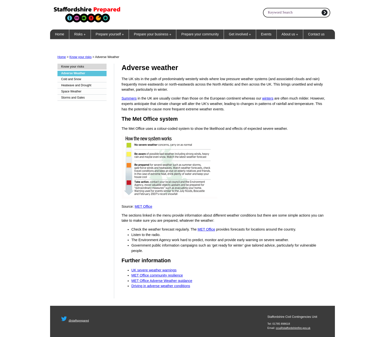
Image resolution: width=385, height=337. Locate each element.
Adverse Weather (73, 73)
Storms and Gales (73, 97)
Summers (129, 98)
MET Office (143, 206)
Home (59, 34)
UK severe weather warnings (154, 270)
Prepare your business (153, 34)
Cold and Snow (71, 79)
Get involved (241, 34)
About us (291, 34)
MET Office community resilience (157, 275)
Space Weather (71, 91)
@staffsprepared (79, 320)
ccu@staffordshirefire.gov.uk (293, 327)
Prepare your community (200, 34)
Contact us (316, 34)
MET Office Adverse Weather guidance (161, 281)
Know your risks (80, 57)
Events (266, 34)
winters (268, 98)
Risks (80, 34)
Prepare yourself (111, 34)
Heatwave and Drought (76, 85)
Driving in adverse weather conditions (160, 286)
